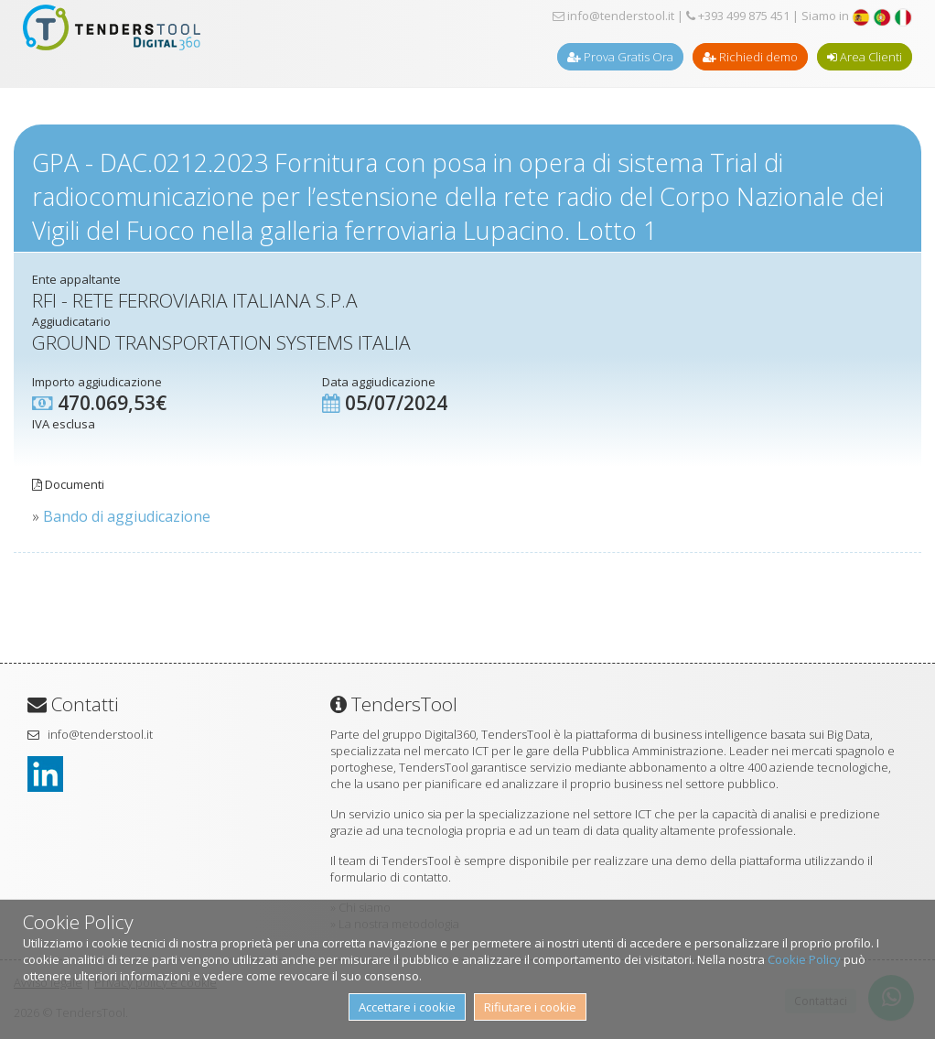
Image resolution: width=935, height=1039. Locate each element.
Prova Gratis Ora (620, 57)
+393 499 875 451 (738, 15)
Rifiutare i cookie (530, 1007)
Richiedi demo (750, 57)
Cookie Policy (804, 959)
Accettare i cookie (407, 1007)
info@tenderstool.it (613, 15)
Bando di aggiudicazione (126, 516)
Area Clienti (864, 57)
